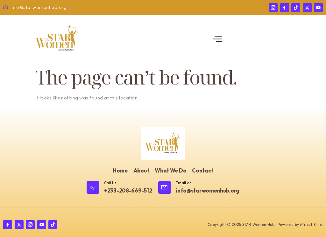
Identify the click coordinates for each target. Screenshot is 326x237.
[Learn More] (119, 188)
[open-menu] (217, 39)
